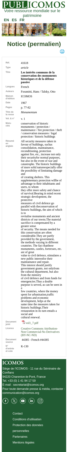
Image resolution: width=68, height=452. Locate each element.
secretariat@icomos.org (28, 384)
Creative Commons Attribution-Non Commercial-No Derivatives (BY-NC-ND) (40, 332)
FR (22, 20)
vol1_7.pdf (30, 322)
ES (14, 20)
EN (6, 20)
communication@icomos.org (21, 392)
